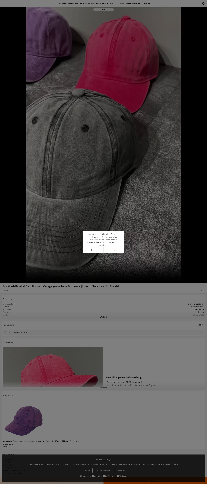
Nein (93, 250)
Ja (114, 250)
